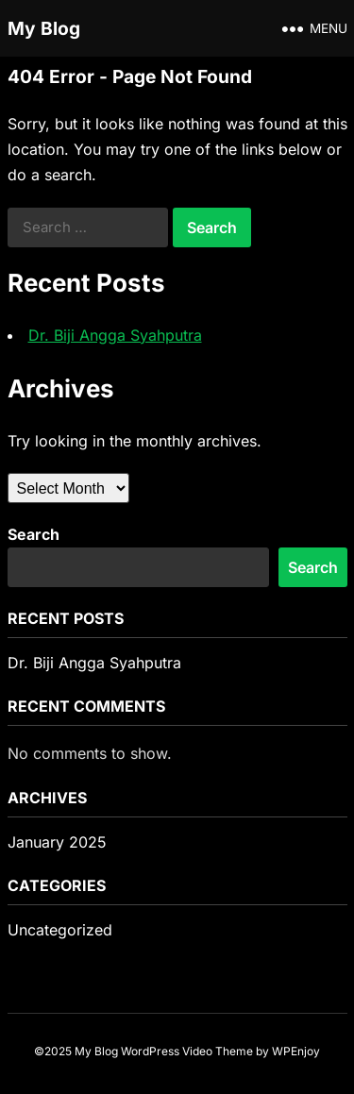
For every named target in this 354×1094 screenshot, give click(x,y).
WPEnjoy (296, 1051)
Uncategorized (60, 929)
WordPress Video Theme (187, 1051)
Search (33, 534)
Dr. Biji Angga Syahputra (115, 335)
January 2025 (57, 842)
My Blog (44, 28)
